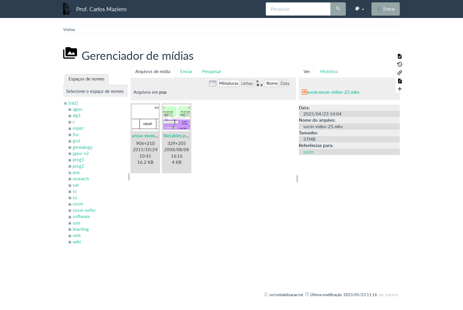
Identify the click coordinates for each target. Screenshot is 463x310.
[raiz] (73, 102)
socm (78, 203)
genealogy (83, 147)
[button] (359, 9)
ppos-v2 (81, 153)
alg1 (77, 115)
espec (78, 128)
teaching (81, 229)
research (81, 178)
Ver (307, 71)
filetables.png (176, 135)
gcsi (76, 140)
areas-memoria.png (151, 135)
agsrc (78, 109)
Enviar (186, 71)
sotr (76, 222)
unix (77, 235)
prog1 (78, 159)
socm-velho (84, 210)
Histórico (329, 71)
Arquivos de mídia (152, 71)
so (75, 197)
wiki (77, 241)
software (81, 216)
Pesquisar (211, 71)
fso (76, 134)
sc (75, 191)
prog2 (78, 166)
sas (76, 184)
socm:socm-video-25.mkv (333, 92)
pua (76, 172)
